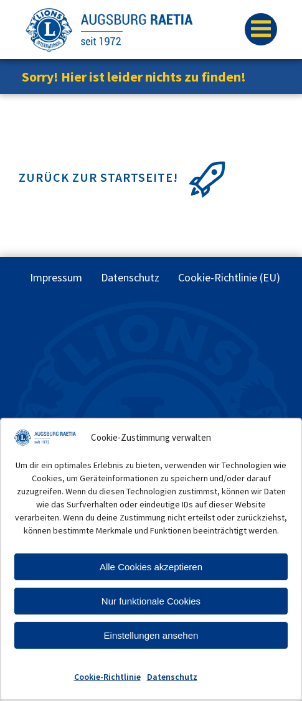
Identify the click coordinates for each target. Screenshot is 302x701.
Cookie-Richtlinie (107, 676)
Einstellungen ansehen (151, 635)
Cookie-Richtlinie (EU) (229, 277)
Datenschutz (172, 676)
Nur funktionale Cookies (151, 601)
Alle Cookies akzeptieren (151, 567)
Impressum (56, 277)
